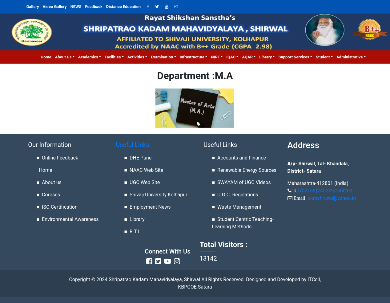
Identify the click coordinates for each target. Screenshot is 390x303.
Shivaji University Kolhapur (158, 195)
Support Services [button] (293, 57)
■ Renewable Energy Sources (244, 170)
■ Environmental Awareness (68, 219)
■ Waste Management (236, 207)
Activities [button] (135, 57)
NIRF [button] (215, 57)
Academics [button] (88, 57)
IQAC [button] (230, 57)
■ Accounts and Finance (239, 158)
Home (47, 56)
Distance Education (123, 6)
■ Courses (48, 195)
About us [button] (63, 57)
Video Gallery (55, 6)
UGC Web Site (145, 182)
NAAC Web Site (146, 170)
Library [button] (265, 57)
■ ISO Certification (57, 207)
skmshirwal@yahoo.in (332, 198)
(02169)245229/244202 (326, 191)
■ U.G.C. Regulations (235, 195)
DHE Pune (140, 158)
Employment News (150, 207)
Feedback (94, 6)
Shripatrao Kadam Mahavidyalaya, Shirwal (153, 279)
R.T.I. (135, 231)
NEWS (76, 6)
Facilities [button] (113, 57)
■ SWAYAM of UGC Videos (241, 182)
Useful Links (132, 144)
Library (137, 219)
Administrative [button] (349, 57)
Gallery (32, 6)
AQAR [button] (247, 57)
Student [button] (323, 57)
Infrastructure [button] (192, 57)
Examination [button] (162, 57)
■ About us (49, 182)
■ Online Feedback (57, 158)
